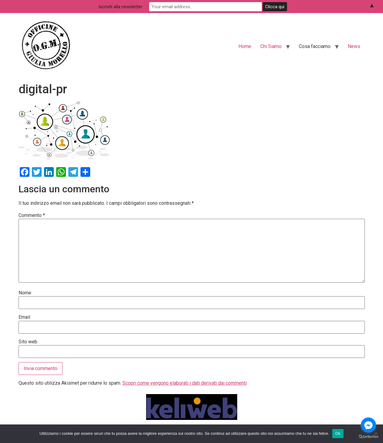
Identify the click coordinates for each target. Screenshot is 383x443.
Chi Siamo (271, 46)
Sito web (28, 341)
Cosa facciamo (314, 46)
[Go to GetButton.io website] (368, 437)
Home (244, 46)
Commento (32, 215)
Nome (25, 292)
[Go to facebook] (368, 425)
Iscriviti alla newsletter (140, 6)
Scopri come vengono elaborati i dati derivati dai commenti (184, 383)
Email (24, 317)
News (354, 46)
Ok (337, 433)
